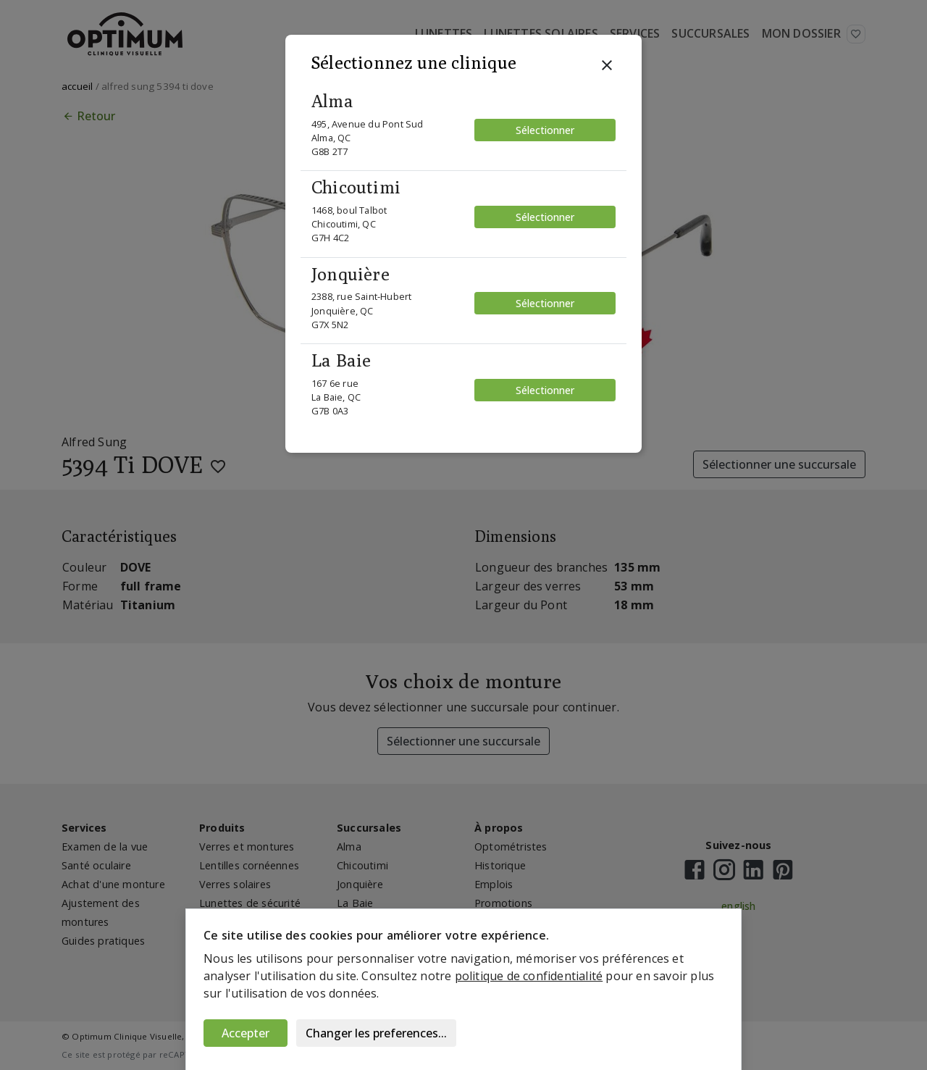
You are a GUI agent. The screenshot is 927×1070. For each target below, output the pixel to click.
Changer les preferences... (376, 1033)
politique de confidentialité (529, 976)
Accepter (245, 1033)
